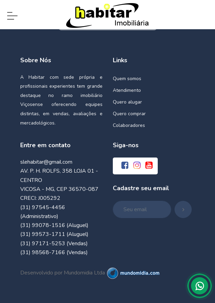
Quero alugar (127, 102)
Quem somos (127, 78)
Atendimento (127, 90)
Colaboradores (129, 125)
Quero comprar (129, 113)
